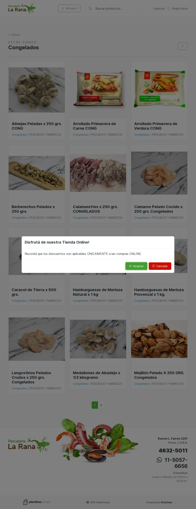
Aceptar (136, 266)
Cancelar (160, 266)
